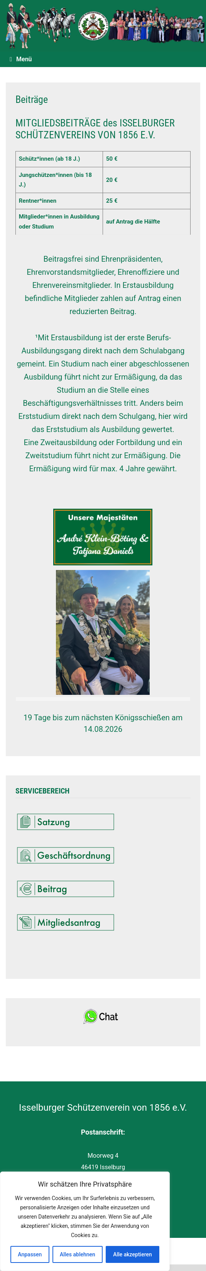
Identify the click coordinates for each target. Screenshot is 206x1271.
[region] (85, 1221)
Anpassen (30, 1254)
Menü (21, 59)
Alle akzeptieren (132, 1254)
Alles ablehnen (77, 1254)
